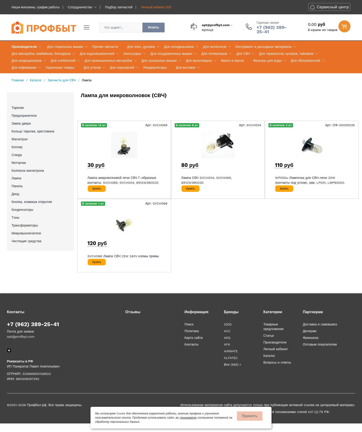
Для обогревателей (305, 60)
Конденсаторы (22, 209)
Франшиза (310, 338)
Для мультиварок (199, 60)
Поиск (188, 324)
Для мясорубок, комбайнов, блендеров (41, 53)
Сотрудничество (80, 7)
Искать (153, 27)
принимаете (188, 417)
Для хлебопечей (63, 60)
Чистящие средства (26, 241)
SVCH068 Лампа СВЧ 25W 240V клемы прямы (123, 256)
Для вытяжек (186, 67)
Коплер (17, 147)
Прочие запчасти (105, 47)
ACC (227, 331)
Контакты (191, 344)
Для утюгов (92, 67)
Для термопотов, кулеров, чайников (286, 53)
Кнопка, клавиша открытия (32, 202)
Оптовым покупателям (320, 344)
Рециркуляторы (155, 67)
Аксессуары (132, 53)
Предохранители (24, 115)
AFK (227, 344)
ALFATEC (231, 358)
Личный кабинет (275, 349)
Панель (17, 186)
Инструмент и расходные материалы (263, 47)
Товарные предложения (273, 326)
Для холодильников (179, 47)
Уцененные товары (60, 67)
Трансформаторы (25, 225)
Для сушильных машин (159, 60)
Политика (191, 331)
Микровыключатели (26, 233)
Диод (15, 194)
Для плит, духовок (141, 47)
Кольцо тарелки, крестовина (33, 131)
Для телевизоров (214, 53)
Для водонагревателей (97, 53)
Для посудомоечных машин (171, 53)
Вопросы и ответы (277, 362)
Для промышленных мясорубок (108, 60)
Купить (96, 188)
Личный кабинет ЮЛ (156, 7)
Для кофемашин (24, 67)
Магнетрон (19, 139)
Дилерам (309, 331)
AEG (227, 338)
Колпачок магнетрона (28, 170)
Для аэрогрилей (122, 67)
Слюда (17, 155)
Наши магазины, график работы (36, 7)
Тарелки (18, 108)
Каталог (269, 356)
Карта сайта (193, 338)
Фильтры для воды (267, 60)
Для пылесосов (214, 47)
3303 (228, 324)
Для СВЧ (243, 53)
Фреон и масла (232, 60)
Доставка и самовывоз (320, 324)
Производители (24, 47)
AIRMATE (231, 351)
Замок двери (21, 123)
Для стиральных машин (65, 47)
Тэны (15, 217)
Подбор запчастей (119, 7)
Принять (250, 416)
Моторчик (19, 163)
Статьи (268, 335)
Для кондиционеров (27, 60)
